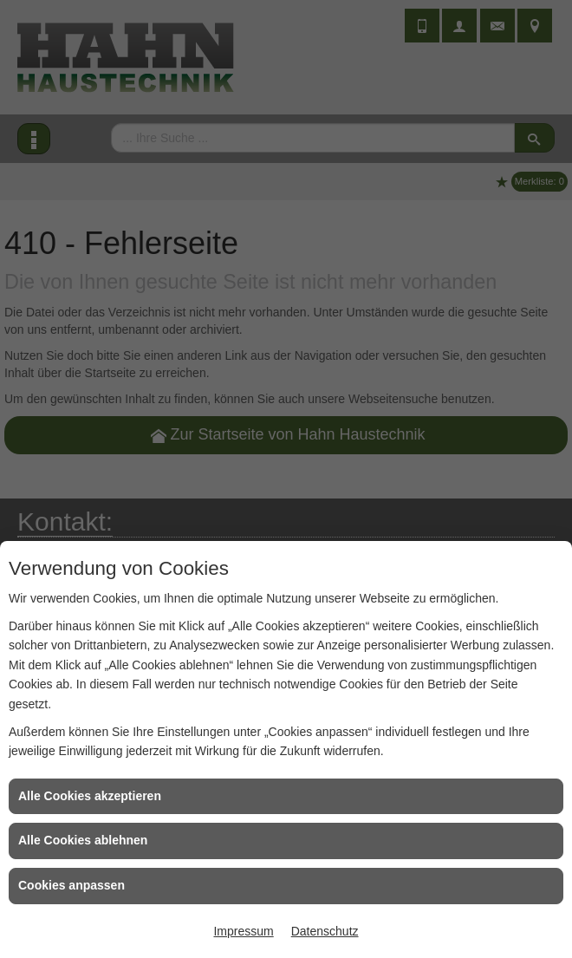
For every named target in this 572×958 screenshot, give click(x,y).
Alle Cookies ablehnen (82, 840)
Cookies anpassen (71, 885)
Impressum (243, 931)
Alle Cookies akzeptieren (89, 796)
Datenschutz (325, 931)
